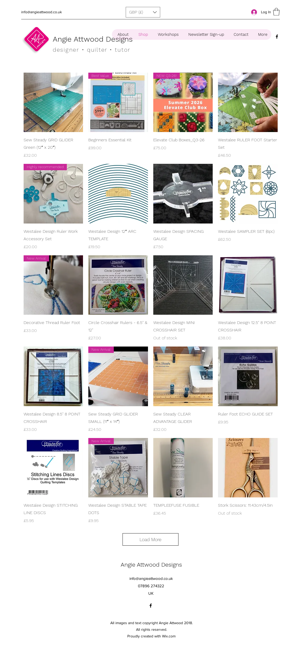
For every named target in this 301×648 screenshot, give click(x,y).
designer (66, 49)
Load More (150, 539)
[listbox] (143, 12)
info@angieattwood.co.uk (41, 12)
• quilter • (97, 49)
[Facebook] (277, 36)
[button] (143, 12)
